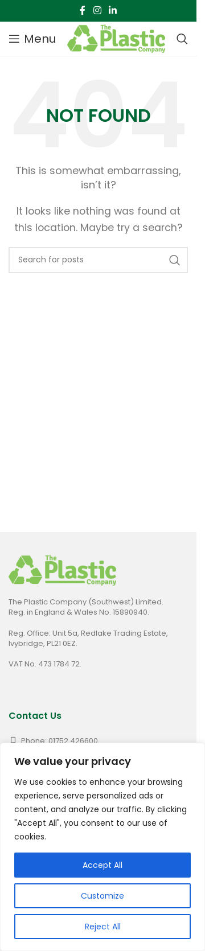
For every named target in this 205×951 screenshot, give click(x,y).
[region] (102, 847)
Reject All (103, 926)
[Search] (182, 38)
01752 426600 (73, 740)
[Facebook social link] (82, 10)
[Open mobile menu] (32, 38)
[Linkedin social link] (113, 10)
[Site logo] (116, 37)
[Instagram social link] (97, 10)
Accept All (102, 865)
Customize (102, 895)
